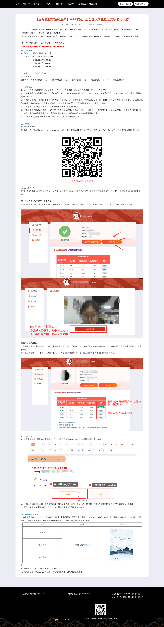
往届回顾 (93, 4)
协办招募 (60, 4)
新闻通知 (37, 4)
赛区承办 (71, 4)
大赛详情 (26, 4)
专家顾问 (49, 4)
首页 (17, 4)
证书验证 (82, 4)
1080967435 (86, 594)
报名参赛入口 (125, 4)
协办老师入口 (141, 4)
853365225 (41, 594)
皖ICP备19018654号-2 (63, 620)
